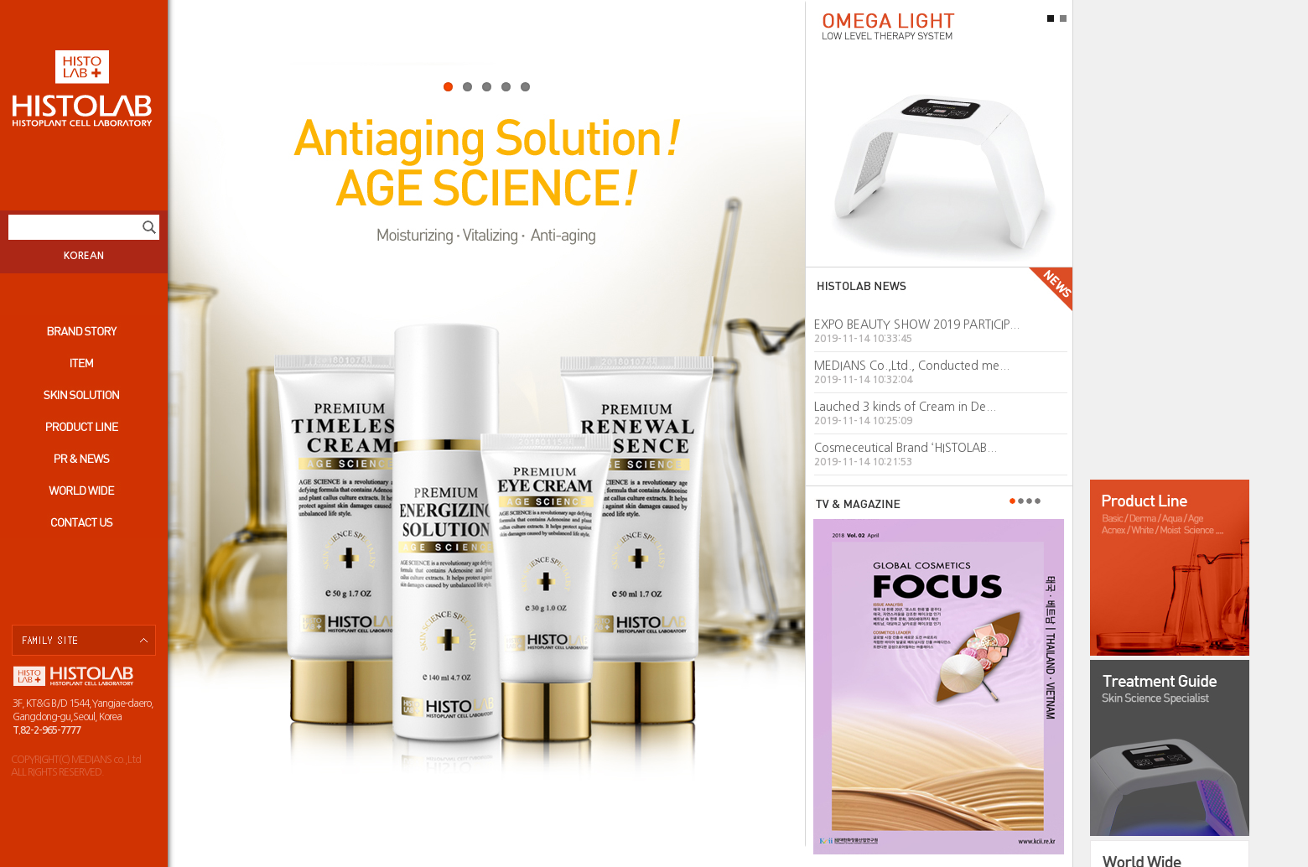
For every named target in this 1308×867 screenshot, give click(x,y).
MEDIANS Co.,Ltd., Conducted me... (912, 365)
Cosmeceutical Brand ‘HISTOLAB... (905, 448)
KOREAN (84, 256)
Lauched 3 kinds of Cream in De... (905, 407)
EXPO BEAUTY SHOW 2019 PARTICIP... (917, 324)
